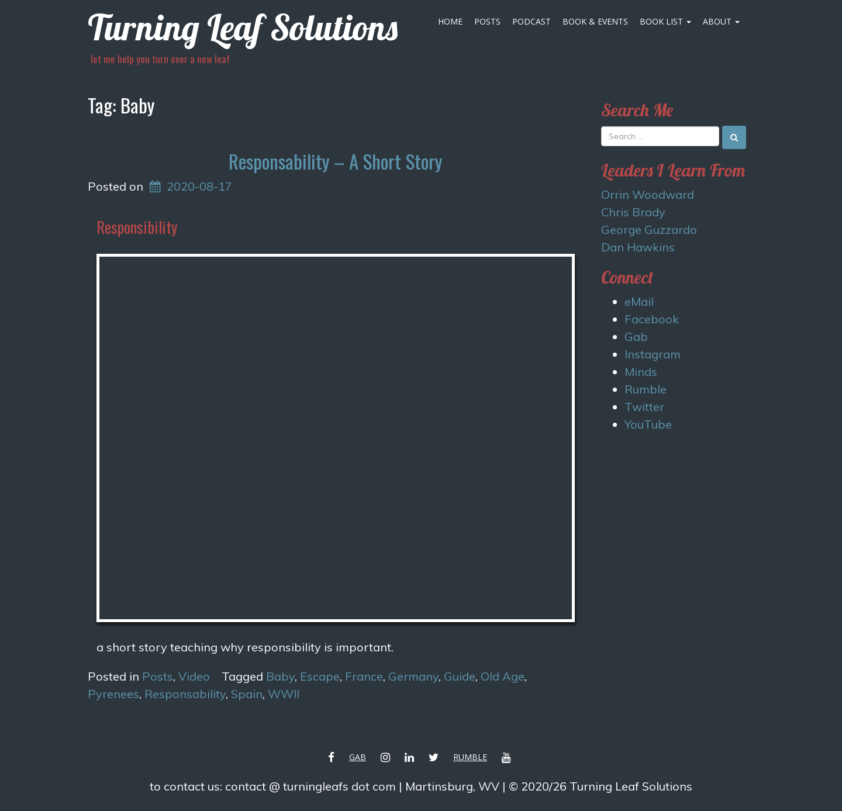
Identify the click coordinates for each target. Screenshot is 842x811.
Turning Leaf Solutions (243, 27)
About (721, 21)
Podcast (531, 21)
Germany (413, 676)
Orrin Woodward (647, 194)
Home (450, 21)
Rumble (645, 389)
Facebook (651, 319)
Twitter (644, 406)
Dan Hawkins (638, 247)
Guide (459, 676)
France (364, 676)
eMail (639, 301)
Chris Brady (633, 212)
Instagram (652, 354)
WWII (283, 693)
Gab (636, 336)
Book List (665, 21)
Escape (320, 676)
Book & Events (595, 21)
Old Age (502, 676)
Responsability (185, 693)
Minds (640, 371)
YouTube (648, 424)
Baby (280, 676)
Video (194, 676)
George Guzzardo (649, 229)
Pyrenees (113, 693)
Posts (487, 21)
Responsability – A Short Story (335, 161)
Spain (247, 693)
